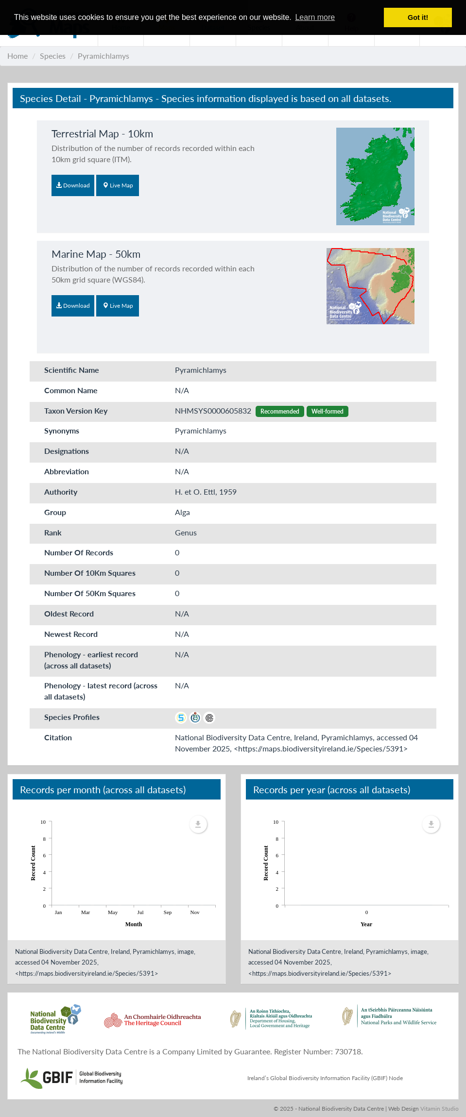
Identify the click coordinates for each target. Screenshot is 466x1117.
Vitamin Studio (439, 1108)
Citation (58, 737)
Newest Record (71, 633)
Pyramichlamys (103, 55)
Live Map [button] (118, 185)
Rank (53, 532)
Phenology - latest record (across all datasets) (100, 691)
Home (17, 55)
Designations (66, 450)
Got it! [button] (418, 17)
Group (55, 512)
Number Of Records (78, 552)
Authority (60, 491)
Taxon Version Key (75, 410)
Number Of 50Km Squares (90, 593)
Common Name (71, 390)
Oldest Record (69, 613)
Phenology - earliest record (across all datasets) (91, 660)
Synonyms (61, 430)
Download (73, 185)
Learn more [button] (315, 17)
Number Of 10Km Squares (90, 572)
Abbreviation (66, 471)
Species (53, 55)
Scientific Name (71, 369)
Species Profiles (72, 716)
